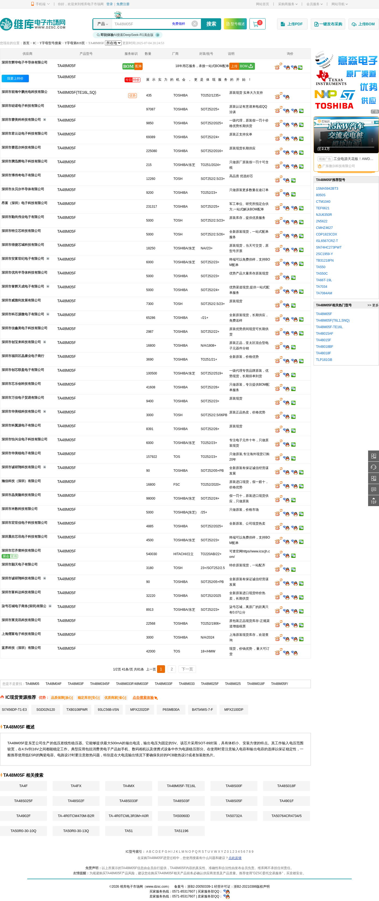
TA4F (23, 786)
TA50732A (234, 816)
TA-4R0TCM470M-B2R (76, 816)
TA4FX (76, 786)
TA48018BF (324, 347)
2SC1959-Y (324, 254)
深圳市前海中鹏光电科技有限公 (24, 92)
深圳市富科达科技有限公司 (21, 592)
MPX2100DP (233, 710)
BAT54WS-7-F (202, 710)
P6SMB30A (171, 710)
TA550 (320, 267)
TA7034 (321, 287)
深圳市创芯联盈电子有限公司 (23, 370)
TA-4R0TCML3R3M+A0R (129, 816)
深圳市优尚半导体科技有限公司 (24, 272)
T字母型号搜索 (50, 43)
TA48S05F (233, 801)
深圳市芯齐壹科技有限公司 (21, 550)
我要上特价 (15, 78)
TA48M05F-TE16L (181, 786)
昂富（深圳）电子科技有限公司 (24, 203)
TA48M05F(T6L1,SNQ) (333, 320)
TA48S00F (233, 786)
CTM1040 (323, 202)
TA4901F (286, 801)
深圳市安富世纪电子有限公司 (23, 259)
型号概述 (235, 24)
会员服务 (314, 4)
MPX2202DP (139, 710)
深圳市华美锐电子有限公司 (21, 453)
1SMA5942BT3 (327, 189)
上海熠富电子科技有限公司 (21, 634)
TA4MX (128, 786)
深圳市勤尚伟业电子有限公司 (23, 217)
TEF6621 (322, 208)
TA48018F (323, 353)
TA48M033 (187, 684)
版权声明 (263, 886)
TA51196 (181, 831)
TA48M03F (76, 684)
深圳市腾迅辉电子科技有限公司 (24, 161)
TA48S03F (181, 801)
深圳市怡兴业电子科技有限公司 (24, 439)
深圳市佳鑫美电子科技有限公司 (24, 328)
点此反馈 (235, 858)
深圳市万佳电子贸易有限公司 (23, 398)
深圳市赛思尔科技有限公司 (21, 147)
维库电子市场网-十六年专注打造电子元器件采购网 (32, 24)
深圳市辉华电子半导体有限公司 (24, 62)
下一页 (187, 669)
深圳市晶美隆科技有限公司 (21, 495)
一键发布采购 (328, 24)
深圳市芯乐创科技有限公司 (21, 384)
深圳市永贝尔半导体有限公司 (23, 189)
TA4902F (23, 816)
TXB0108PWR (77, 710)
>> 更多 (373, 305)
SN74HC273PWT (329, 247)
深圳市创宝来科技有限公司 (21, 342)
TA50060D (181, 816)
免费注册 (123, 4)
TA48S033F (128, 801)
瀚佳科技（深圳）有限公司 (21, 481)
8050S (321, 195)
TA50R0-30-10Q (23, 831)
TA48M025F (210, 684)
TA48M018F (256, 684)
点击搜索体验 (145, 698)
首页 (26, 43)
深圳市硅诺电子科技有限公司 (23, 106)
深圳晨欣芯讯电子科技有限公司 (24, 537)
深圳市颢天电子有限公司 (20, 564)
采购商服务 (287, 4)
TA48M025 (233, 684)
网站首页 (262, 4)
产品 (101, 24)
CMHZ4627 (324, 228)
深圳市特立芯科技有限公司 (21, 231)
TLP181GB (324, 360)
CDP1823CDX (326, 234)
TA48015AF (324, 333)
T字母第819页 (75, 43)
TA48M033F (164, 684)
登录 (109, 4)
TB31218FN (325, 260)
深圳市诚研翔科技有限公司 (21, 467)
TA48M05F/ (279, 684)
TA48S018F (286, 786)
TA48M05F (66, 77)
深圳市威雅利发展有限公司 (21, 300)
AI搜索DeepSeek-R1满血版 (128, 35)
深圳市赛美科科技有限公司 (21, 120)
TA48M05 (32, 684)
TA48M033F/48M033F (132, 684)
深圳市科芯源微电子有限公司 (23, 314)
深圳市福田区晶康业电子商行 (23, 356)
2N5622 (321, 221)
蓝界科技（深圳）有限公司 (21, 648)
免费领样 (178, 24)
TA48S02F (76, 801)
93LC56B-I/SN (108, 710)
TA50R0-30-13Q (76, 831)
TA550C (322, 274)
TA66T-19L (324, 280)
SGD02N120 (45, 710)
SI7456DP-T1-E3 (14, 710)
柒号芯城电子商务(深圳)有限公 (24, 606)
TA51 (129, 831)
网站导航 (340, 4)
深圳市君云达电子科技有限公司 (24, 133)
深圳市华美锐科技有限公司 (21, 411)
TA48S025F (23, 801)
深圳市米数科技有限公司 (20, 509)
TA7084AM (324, 293)
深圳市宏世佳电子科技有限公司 (24, 523)
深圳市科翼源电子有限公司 (21, 425)
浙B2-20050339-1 (200, 886)
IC (34, 43)
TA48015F (323, 340)
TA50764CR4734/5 (287, 816)
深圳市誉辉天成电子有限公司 (23, 286)
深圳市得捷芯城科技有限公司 (23, 245)
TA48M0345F (100, 684)
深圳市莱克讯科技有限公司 (21, 620)
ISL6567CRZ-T (327, 241)
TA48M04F (53, 684)
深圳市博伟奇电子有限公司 (21, 175)
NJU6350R (324, 215)
